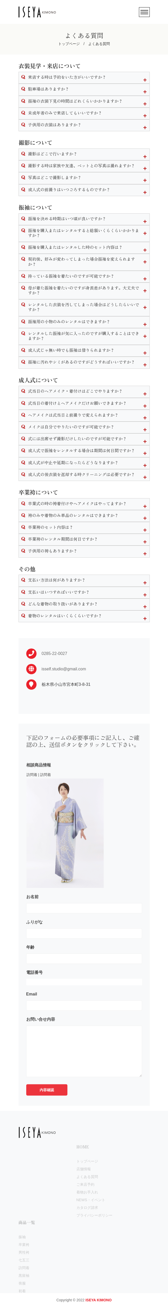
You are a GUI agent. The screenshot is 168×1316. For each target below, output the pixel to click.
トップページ (69, 44)
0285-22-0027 (54, 676)
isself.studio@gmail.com (64, 692)
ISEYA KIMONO (98, 1300)
